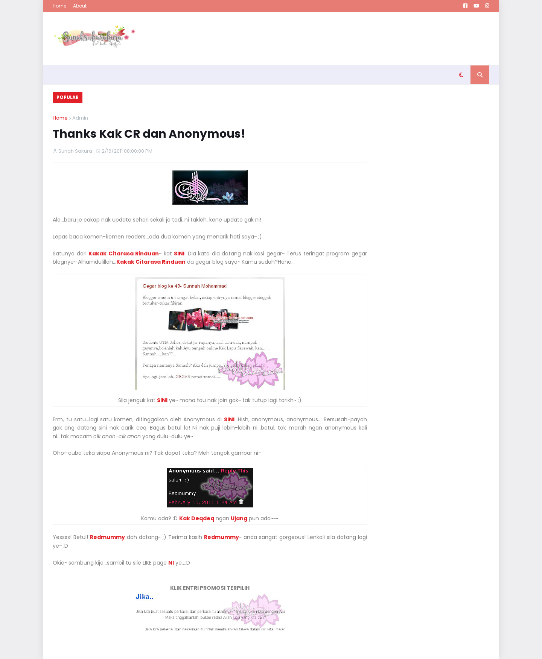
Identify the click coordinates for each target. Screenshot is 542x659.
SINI (162, 400)
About (80, 6)
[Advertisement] (352, 38)
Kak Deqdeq (196, 518)
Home (59, 6)
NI (171, 562)
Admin (80, 117)
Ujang (239, 518)
